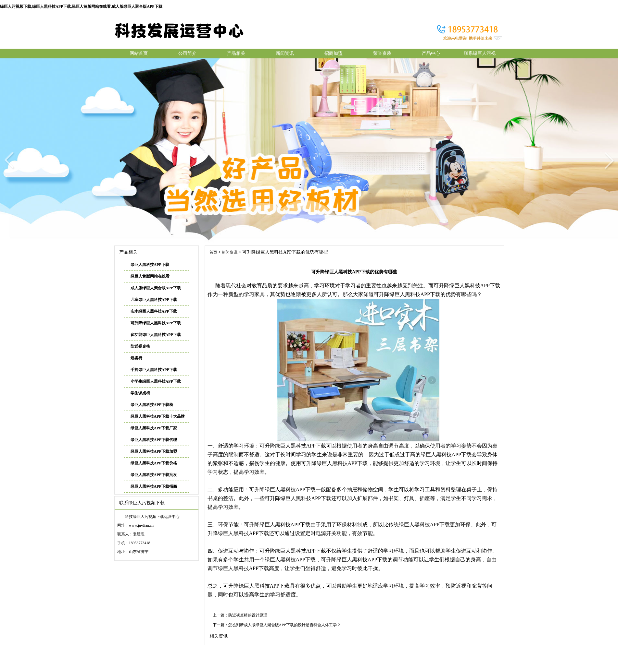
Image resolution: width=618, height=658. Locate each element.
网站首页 (139, 53)
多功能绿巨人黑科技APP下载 (156, 334)
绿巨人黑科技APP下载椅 (152, 404)
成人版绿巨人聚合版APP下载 (156, 288)
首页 (213, 252)
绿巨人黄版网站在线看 (150, 276)
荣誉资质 (382, 53)
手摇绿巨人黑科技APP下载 (154, 369)
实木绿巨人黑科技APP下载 (154, 311)
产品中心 (431, 53)
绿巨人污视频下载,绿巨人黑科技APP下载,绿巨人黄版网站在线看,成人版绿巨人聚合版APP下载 (81, 6)
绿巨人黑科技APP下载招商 (154, 486)
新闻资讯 (285, 53)
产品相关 (236, 53)
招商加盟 (333, 53)
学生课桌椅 (140, 393)
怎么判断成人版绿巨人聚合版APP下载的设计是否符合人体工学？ (284, 625)
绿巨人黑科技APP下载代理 (154, 439)
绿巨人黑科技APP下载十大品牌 (158, 416)
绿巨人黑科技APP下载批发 (154, 475)
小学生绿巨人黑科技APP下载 (156, 381)
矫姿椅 (136, 358)
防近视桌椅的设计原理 (247, 615)
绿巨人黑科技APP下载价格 (154, 463)
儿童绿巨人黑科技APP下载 (154, 299)
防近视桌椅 (140, 346)
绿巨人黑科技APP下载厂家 (154, 428)
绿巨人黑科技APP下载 (150, 264)
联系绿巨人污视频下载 (480, 54)
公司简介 (187, 53)
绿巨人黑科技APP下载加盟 (154, 451)
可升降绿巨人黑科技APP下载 (156, 323)
